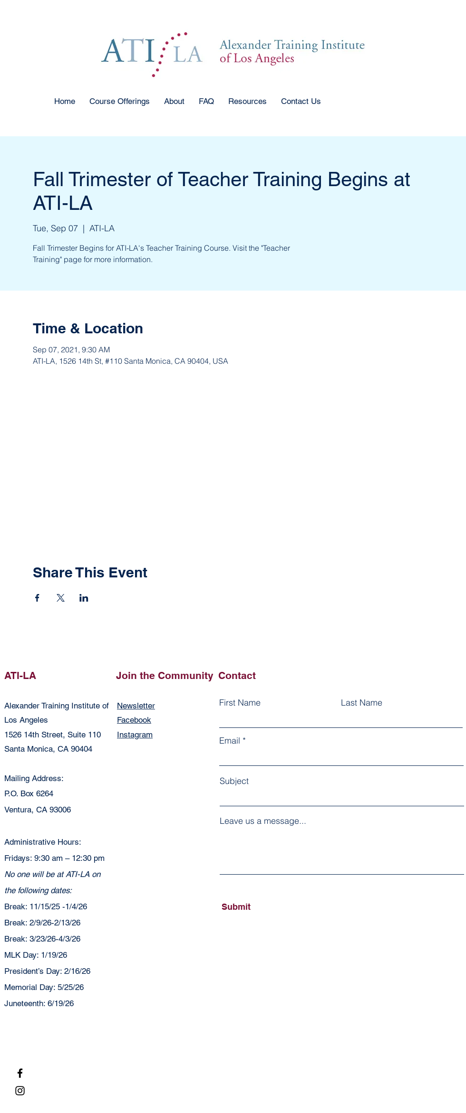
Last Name (361, 702)
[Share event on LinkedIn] (83, 598)
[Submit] (265, 907)
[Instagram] (20, 1091)
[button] (119, 101)
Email (229, 740)
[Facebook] (20, 1073)
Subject (234, 781)
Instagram (135, 734)
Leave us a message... (263, 821)
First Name (240, 702)
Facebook (134, 720)
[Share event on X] (60, 598)
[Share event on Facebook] (37, 598)
